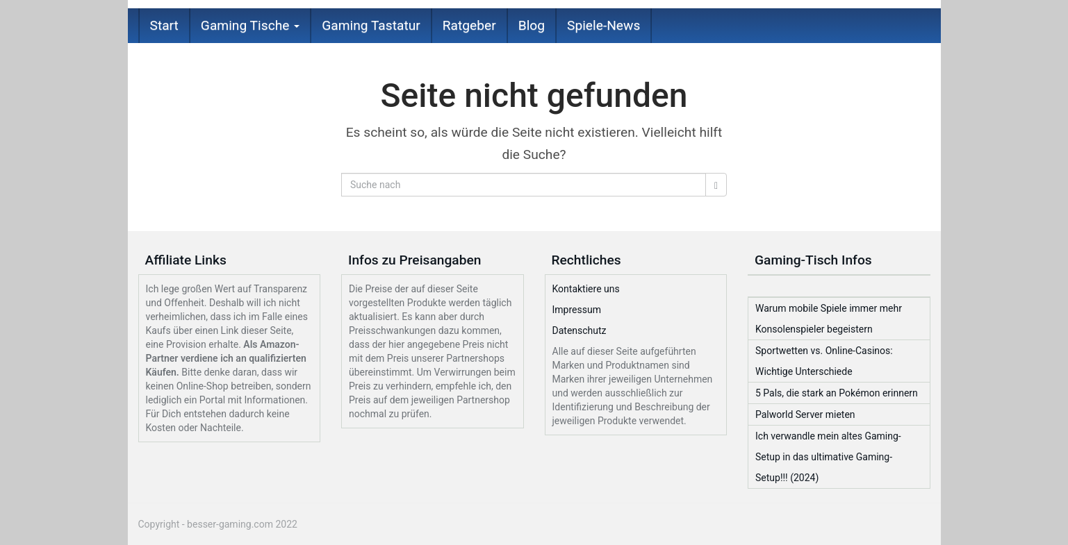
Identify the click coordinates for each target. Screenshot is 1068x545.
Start (164, 25)
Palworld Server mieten (805, 414)
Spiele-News (603, 25)
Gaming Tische (250, 25)
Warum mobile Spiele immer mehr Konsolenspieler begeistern (828, 319)
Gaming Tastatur (371, 25)
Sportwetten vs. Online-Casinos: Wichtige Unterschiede (824, 361)
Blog (531, 25)
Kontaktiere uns (586, 288)
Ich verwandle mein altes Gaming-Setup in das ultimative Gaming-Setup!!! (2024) (828, 456)
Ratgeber (469, 25)
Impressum (576, 309)
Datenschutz (579, 330)
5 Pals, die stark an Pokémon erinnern (836, 393)
